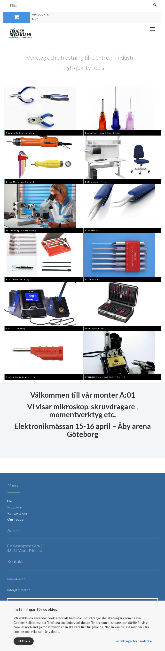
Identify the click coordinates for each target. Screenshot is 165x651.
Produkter (15, 507)
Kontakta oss (17, 513)
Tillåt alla (23, 641)
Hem (10, 501)
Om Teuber (16, 519)
